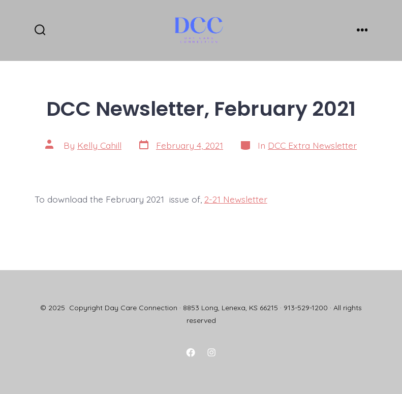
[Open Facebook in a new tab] (190, 352)
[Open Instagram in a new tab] (211, 352)
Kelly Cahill (99, 145)
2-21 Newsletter (235, 199)
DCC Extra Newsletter (312, 145)
